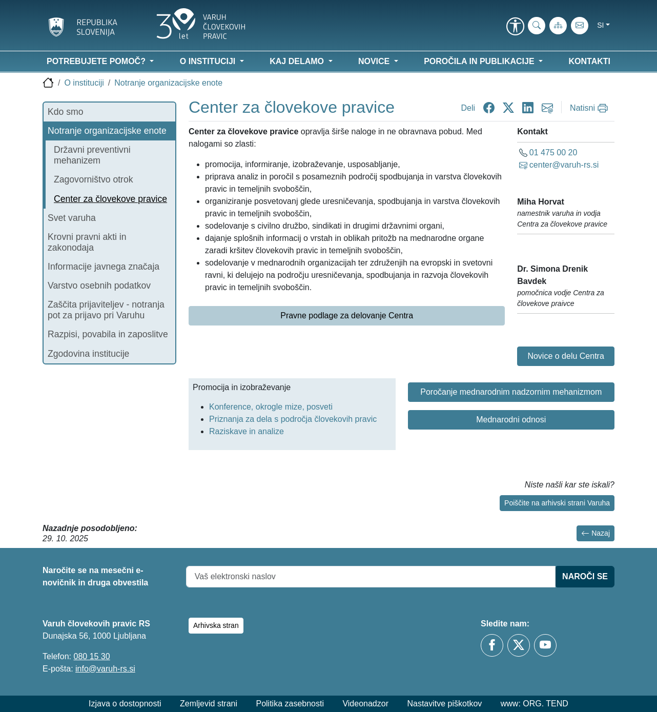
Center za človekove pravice (110, 199)
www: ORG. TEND (534, 703)
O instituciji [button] (209, 61)
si (600, 25)
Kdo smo (65, 112)
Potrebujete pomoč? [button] (97, 61)
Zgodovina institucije (88, 354)
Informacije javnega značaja (103, 266)
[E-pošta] (579, 25)
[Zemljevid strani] (558, 25)
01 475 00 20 (553, 152)
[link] (515, 27)
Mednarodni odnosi (511, 419)
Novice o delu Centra (565, 356)
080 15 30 (91, 656)
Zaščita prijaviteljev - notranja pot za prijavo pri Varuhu (106, 309)
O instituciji (84, 82)
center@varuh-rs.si (564, 164)
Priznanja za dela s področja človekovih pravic (293, 419)
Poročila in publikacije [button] (480, 61)
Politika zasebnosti (290, 703)
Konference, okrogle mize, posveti (271, 406)
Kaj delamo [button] (298, 61)
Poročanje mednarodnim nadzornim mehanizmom (511, 392)
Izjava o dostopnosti (125, 703)
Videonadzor (365, 703)
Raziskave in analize (246, 431)
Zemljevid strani (208, 703)
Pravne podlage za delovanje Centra (346, 315)
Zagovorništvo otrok (93, 179)
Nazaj (595, 533)
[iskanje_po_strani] (536, 25)
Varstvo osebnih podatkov (99, 285)
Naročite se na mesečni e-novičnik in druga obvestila (95, 576)
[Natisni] (590, 108)
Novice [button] (375, 61)
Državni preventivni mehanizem (92, 155)
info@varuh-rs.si (105, 668)
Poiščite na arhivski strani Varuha (557, 503)
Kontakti (589, 61)
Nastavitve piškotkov (444, 703)
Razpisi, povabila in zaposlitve (108, 334)
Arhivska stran (216, 625)
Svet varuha (72, 218)
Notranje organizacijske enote (168, 82)
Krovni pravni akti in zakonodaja (87, 242)
